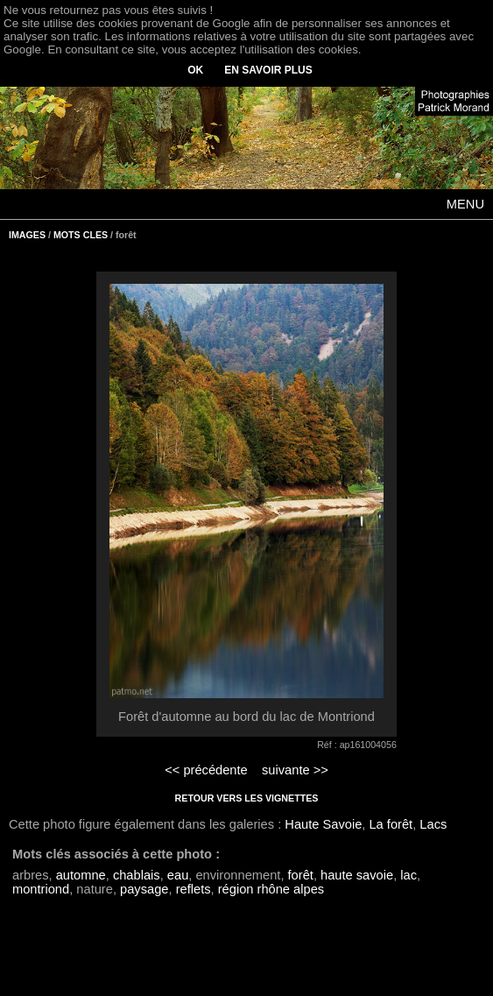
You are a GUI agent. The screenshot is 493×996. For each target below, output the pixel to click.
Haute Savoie (323, 824)
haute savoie (356, 875)
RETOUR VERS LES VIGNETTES (247, 798)
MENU (465, 204)
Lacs (433, 824)
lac (408, 875)
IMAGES (27, 235)
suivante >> (295, 770)
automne (81, 875)
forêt (300, 875)
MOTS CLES (80, 235)
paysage (144, 889)
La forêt (390, 824)
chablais (136, 875)
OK (195, 70)
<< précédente (206, 770)
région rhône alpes (271, 889)
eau (177, 875)
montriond (40, 889)
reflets (193, 889)
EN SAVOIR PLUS (268, 70)
